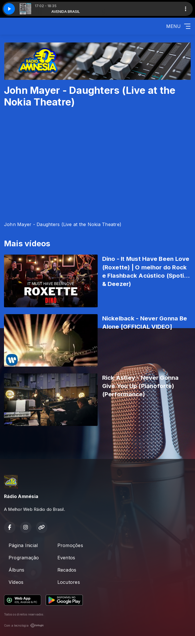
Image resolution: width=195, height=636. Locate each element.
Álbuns (16, 570)
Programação (24, 557)
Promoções (70, 545)
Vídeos (16, 582)
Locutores (68, 582)
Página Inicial (23, 545)
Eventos (66, 557)
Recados (67, 570)
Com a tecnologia (24, 625)
